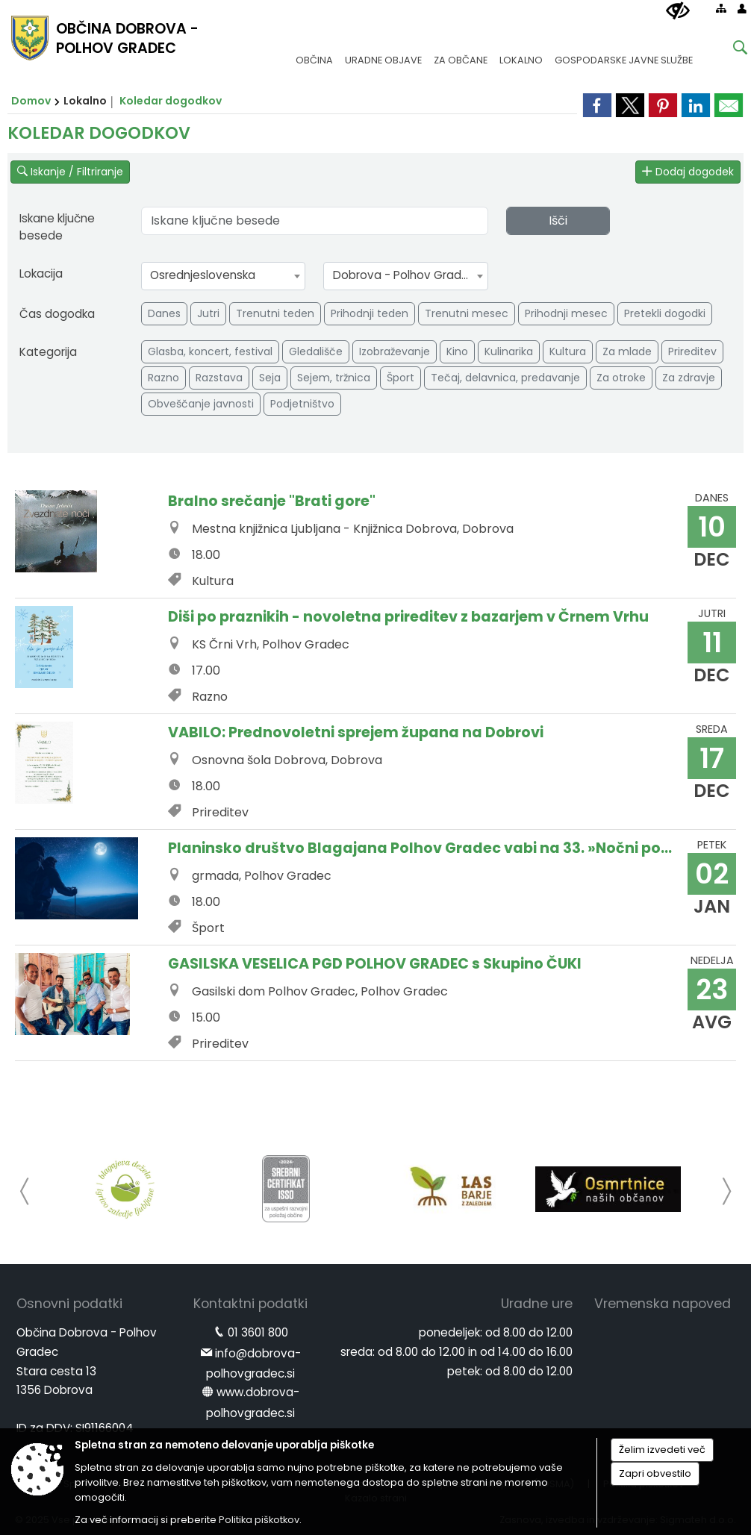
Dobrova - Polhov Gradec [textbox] (404, 275)
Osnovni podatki (69, 1304)
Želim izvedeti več (662, 1449)
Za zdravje (688, 377)
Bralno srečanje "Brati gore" (272, 501)
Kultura (567, 351)
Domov (31, 100)
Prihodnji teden (369, 313)
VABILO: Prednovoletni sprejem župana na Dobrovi (355, 732)
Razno (163, 377)
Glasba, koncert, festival (210, 351)
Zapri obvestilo (655, 1473)
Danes (164, 313)
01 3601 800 (258, 1332)
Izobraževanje (394, 351)
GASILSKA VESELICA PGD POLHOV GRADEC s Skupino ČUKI (375, 964)
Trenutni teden (275, 313)
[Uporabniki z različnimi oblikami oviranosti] (678, 11)
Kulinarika (508, 351)
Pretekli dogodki (664, 313)
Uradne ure (537, 1304)
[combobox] (223, 276)
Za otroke (621, 377)
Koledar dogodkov (170, 100)
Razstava (219, 377)
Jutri (208, 313)
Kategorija (48, 352)
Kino (457, 351)
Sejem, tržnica (333, 377)
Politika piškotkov (259, 1520)
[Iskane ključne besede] (728, 50)
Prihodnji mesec (566, 313)
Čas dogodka (57, 314)
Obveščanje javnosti (201, 403)
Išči (558, 220)
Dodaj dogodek (688, 171)
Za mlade (627, 351)
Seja (270, 377)
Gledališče (316, 351)
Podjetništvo (302, 403)
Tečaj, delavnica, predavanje (505, 377)
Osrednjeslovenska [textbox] (202, 275)
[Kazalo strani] (721, 8)
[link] (729, 105)
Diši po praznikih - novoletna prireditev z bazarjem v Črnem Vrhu (408, 617)
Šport (400, 377)
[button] (25, 1191)
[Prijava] (742, 8)
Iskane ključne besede (57, 226)
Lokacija (41, 273)
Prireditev (692, 351)
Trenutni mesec (466, 313)
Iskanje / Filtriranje (70, 171)
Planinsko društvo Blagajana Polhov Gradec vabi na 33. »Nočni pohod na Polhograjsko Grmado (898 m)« (422, 848)
